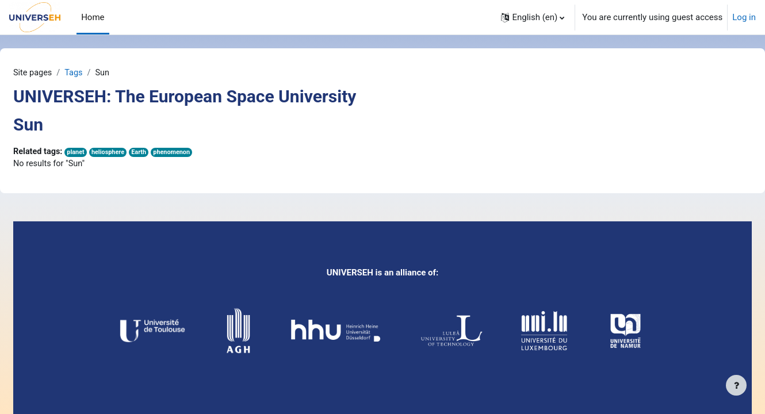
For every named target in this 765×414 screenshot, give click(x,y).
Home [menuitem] (92, 17)
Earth (171, 153)
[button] (532, 17)
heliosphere (139, 153)
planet (106, 153)
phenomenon (205, 153)
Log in (744, 17)
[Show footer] (736, 385)
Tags (103, 73)
